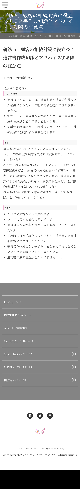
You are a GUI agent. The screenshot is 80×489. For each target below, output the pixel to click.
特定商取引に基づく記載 (53, 448)
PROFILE (18, 315)
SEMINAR (19, 354)
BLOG (15, 380)
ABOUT (16, 328)
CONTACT (19, 341)
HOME (13, 302)
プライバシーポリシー (26, 448)
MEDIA (18, 367)
